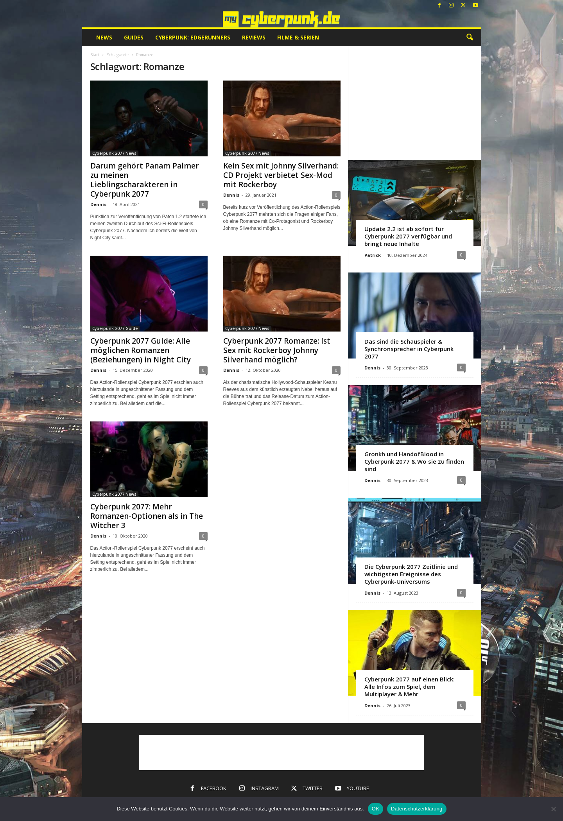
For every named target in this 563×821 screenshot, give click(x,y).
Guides (133, 37)
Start (94, 54)
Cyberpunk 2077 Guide (115, 328)
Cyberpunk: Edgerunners (192, 37)
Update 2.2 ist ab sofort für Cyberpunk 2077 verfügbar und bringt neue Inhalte (408, 236)
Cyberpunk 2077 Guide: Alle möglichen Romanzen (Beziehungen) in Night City (140, 350)
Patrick (372, 255)
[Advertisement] (414, 103)
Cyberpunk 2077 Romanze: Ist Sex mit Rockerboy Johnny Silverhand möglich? (276, 350)
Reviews (253, 37)
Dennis (98, 204)
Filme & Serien (298, 37)
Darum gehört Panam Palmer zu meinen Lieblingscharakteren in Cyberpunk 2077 (144, 180)
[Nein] (553, 809)
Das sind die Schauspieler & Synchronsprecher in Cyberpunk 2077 (409, 348)
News (104, 37)
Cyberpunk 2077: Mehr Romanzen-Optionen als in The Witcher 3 (146, 516)
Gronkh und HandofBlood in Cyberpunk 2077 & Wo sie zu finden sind (414, 461)
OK (375, 809)
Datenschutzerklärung (416, 809)
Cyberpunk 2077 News (114, 153)
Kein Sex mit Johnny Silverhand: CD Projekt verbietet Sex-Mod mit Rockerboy (281, 175)
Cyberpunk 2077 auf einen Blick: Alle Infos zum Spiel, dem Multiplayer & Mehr (409, 686)
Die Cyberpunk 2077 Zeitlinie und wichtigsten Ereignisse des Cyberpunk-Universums (411, 574)
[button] (469, 37)
